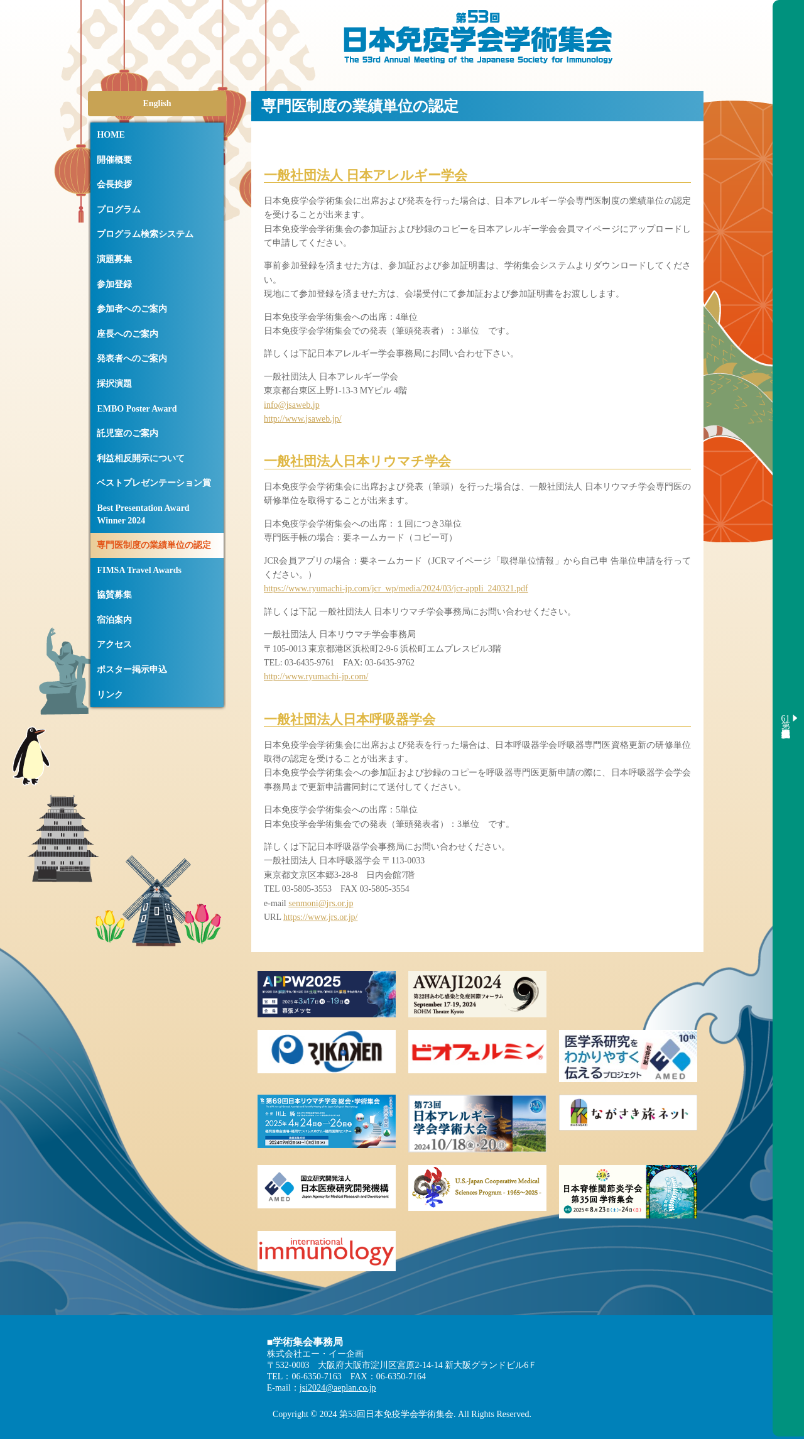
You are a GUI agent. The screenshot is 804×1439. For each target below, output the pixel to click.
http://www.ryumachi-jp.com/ (316, 676)
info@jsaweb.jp (292, 405)
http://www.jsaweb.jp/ (303, 419)
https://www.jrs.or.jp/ (320, 917)
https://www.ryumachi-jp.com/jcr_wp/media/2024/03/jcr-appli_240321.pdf (396, 588)
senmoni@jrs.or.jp (320, 903)
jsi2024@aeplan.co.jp (338, 1387)
